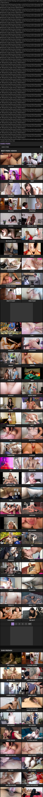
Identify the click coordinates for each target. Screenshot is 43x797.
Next (29, 624)
